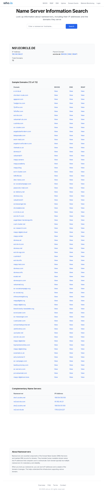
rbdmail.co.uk (19, 148)
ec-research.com (20, 228)
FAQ (49, 485)
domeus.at (17, 240)
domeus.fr (17, 152)
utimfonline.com (19, 329)
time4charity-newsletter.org (24, 309)
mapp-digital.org (20, 305)
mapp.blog (17, 168)
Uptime (63, 3)
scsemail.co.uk (19, 353)
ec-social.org (18, 293)
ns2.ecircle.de (19, 410)
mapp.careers (19, 160)
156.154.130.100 (60, 398)
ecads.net (17, 276)
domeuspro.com (20, 280)
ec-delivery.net (19, 192)
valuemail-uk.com (20, 119)
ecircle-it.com (19, 244)
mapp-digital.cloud (20, 232)
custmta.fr (17, 256)
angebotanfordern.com (22, 131)
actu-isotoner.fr (19, 357)
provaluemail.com (20, 373)
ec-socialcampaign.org (22, 288)
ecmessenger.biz (20, 204)
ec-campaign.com (20, 361)
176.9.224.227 (60, 410)
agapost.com (18, 99)
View (56, 91)
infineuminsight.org (21, 297)
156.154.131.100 (60, 406)
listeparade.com (19, 135)
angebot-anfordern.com (23, 144)
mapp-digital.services (21, 377)
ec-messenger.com (21, 317)
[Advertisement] (52, 37)
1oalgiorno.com (19, 103)
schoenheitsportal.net (22, 325)
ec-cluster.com (19, 127)
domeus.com (18, 268)
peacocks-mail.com (21, 188)
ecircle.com (18, 115)
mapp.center (18, 236)
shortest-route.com (21, 95)
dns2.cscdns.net (19, 406)
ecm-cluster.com (20, 172)
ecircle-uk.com (19, 337)
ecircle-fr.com (19, 216)
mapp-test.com (19, 264)
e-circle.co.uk (19, 212)
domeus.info (18, 272)
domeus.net (18, 248)
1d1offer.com (18, 111)
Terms (55, 485)
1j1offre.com (18, 107)
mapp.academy (19, 164)
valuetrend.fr (18, 200)
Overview (41, 485)
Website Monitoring (87, 3)
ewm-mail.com (19, 139)
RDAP (51, 3)
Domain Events (73, 3)
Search (71, 26)
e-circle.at (17, 91)
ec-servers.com (19, 369)
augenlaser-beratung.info (23, 220)
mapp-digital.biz (19, 341)
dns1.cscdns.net (19, 398)
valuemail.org (19, 284)
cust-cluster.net (19, 224)
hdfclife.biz (18, 176)
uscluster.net (18, 333)
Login (98, 3)
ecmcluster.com (19, 313)
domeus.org (18, 196)
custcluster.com (19, 321)
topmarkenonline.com (22, 345)
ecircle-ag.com (19, 252)
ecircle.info (18, 260)
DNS (57, 3)
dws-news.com (19, 180)
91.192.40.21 (59, 402)
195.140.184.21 (17, 54)
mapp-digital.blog (20, 349)
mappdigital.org (19, 301)
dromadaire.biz (19, 208)
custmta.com (18, 123)
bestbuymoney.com (21, 365)
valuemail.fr (18, 156)
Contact (63, 485)
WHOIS (45, 3)
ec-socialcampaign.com (22, 184)
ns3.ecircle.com (19, 402)
